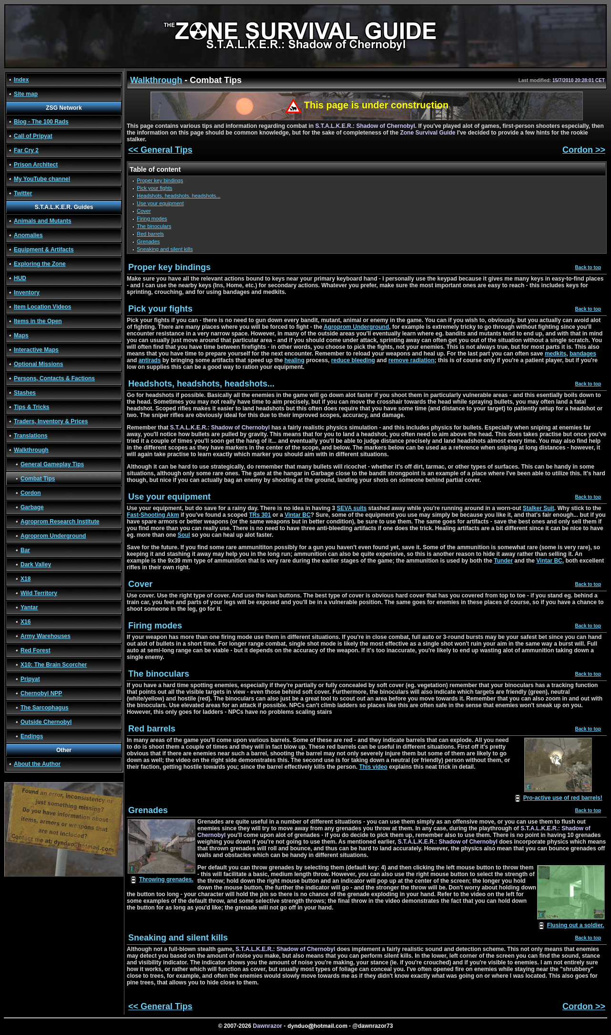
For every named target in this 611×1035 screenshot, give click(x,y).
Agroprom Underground (53, 536)
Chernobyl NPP (41, 693)
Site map (26, 94)
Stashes (25, 392)
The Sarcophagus (44, 707)
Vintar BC (297, 515)
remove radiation (411, 360)
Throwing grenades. (166, 879)
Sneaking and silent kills (165, 249)
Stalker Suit (538, 508)
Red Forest (35, 650)
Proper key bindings (160, 180)
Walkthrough (31, 450)
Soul (184, 535)
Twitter (23, 193)
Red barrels (150, 234)
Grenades (148, 241)
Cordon (30, 493)
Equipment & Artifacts (44, 249)
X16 (25, 621)
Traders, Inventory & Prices (51, 421)
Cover (144, 211)
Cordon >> (583, 150)
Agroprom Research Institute (59, 521)
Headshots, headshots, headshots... (179, 196)
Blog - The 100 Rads (41, 121)
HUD (20, 278)
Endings (31, 736)
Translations (31, 435)
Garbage (32, 507)
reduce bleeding (353, 360)
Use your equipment (160, 203)
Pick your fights (155, 188)
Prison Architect (36, 164)
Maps (21, 335)
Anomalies (28, 235)
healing (295, 360)
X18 (25, 578)
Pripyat (30, 679)
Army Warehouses (45, 636)
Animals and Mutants (42, 221)
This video (373, 766)
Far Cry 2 (26, 150)
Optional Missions (38, 364)
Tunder (503, 560)
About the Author (37, 764)
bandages (583, 353)
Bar (25, 550)
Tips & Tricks (31, 407)
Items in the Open (38, 321)
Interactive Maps (36, 349)
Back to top (588, 267)
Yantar (29, 607)
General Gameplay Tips (52, 464)
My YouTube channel (42, 179)
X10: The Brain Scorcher (53, 664)
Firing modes (152, 218)
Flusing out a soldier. (575, 925)
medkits (555, 353)
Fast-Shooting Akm (153, 515)
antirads (150, 360)
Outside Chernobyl (45, 722)
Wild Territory (38, 593)
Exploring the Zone (40, 264)
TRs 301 (260, 515)
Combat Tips (37, 478)
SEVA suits (352, 508)
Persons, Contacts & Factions (54, 378)
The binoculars (154, 226)
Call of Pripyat (33, 136)
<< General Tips (160, 150)
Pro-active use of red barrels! (562, 798)
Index (21, 79)
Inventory (27, 292)
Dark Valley (35, 564)
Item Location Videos (42, 306)
